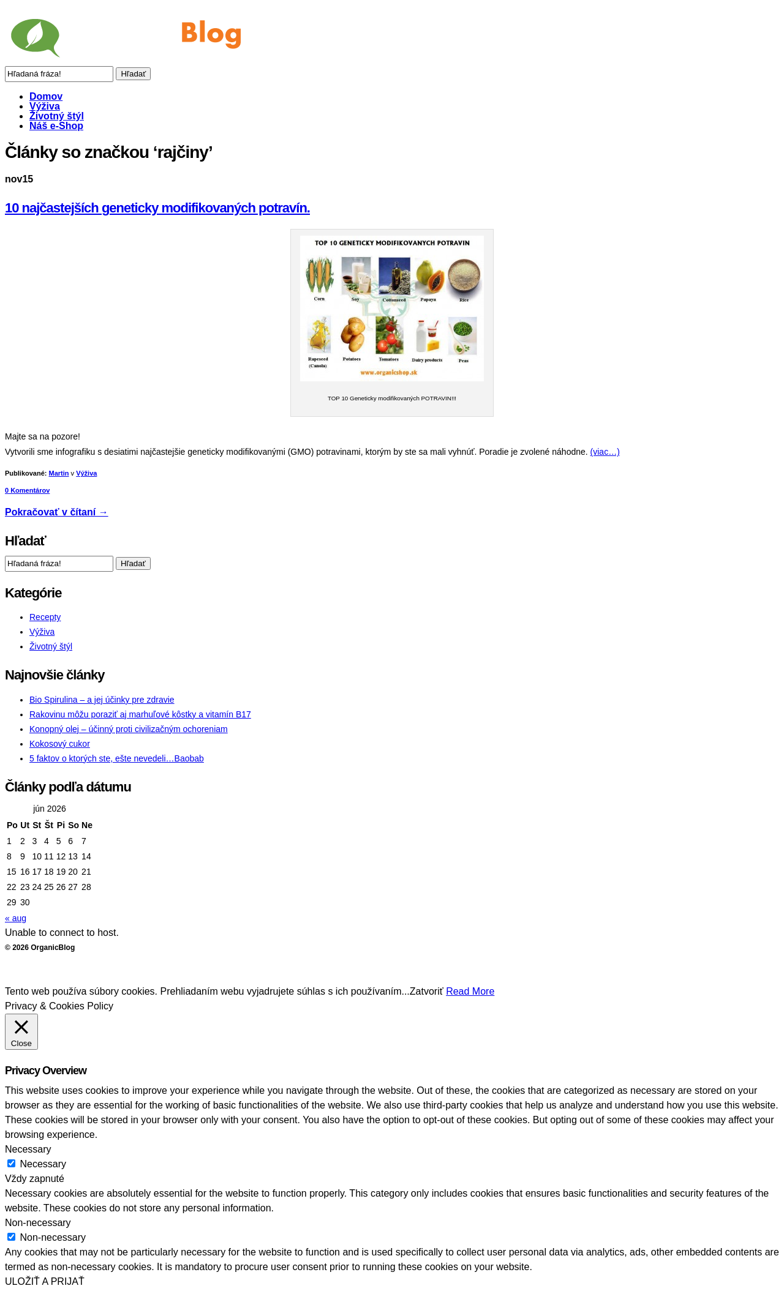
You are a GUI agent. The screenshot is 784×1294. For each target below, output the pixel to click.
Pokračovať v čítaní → (56, 512)
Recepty (45, 617)
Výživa (44, 106)
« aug (15, 918)
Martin (59, 473)
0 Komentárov (27, 490)
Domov (45, 96)
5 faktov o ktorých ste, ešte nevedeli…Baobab (116, 758)
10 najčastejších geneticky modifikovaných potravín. (157, 207)
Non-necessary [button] (38, 1222)
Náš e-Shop (56, 126)
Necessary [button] (28, 1149)
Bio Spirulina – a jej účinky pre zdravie (102, 700)
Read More (470, 991)
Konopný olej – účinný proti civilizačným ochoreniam (128, 729)
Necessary (43, 1164)
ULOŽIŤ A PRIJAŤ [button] (45, 1281)
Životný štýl (56, 116)
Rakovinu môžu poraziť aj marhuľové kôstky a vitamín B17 (140, 714)
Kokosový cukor (59, 744)
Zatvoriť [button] (426, 991)
